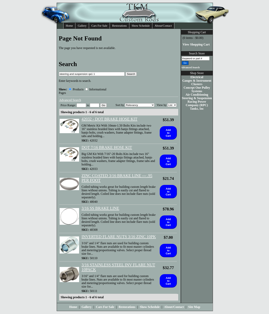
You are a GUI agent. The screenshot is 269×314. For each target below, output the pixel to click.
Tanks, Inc (197, 108)
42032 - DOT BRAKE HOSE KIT (110, 119)
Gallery (82, 25)
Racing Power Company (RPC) (197, 103)
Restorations (119, 25)
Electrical (197, 77)
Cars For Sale (99, 25)
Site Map (194, 307)
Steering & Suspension (197, 98)
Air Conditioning (196, 94)
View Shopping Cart (196, 44)
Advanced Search (190, 67)
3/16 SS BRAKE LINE (100, 208)
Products (76, 89)
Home (69, 25)
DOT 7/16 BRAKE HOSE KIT (107, 147)
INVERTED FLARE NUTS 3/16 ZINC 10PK (119, 236)
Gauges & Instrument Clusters (196, 82)
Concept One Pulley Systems (197, 89)
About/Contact (163, 25)
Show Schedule (141, 25)
